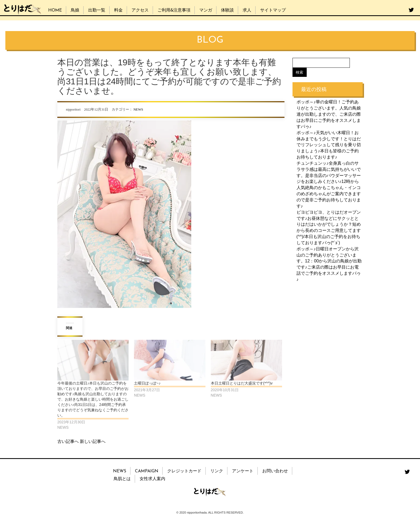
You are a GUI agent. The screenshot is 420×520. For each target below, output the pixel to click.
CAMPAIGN (146, 471)
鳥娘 (75, 10)
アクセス (140, 10)
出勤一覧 (96, 10)
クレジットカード (184, 471)
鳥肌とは (122, 479)
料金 (118, 10)
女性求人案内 (152, 479)
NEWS (138, 109)
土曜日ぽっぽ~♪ (147, 383)
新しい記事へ (93, 441)
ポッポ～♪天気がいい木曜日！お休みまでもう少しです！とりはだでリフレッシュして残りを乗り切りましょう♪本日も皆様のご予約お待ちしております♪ (329, 144)
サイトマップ (273, 10)
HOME (55, 10)
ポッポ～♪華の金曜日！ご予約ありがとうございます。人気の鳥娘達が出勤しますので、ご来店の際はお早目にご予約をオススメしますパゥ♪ (329, 114)
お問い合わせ (275, 471)
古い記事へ (68, 441)
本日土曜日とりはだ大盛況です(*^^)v (242, 383)
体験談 (227, 10)
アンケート (242, 471)
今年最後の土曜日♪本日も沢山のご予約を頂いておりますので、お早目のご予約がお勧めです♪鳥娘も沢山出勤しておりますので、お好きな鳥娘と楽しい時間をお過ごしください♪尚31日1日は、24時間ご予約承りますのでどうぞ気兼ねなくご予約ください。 (93, 399)
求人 (247, 10)
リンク (216, 471)
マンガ (205, 10)
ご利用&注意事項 (174, 10)
